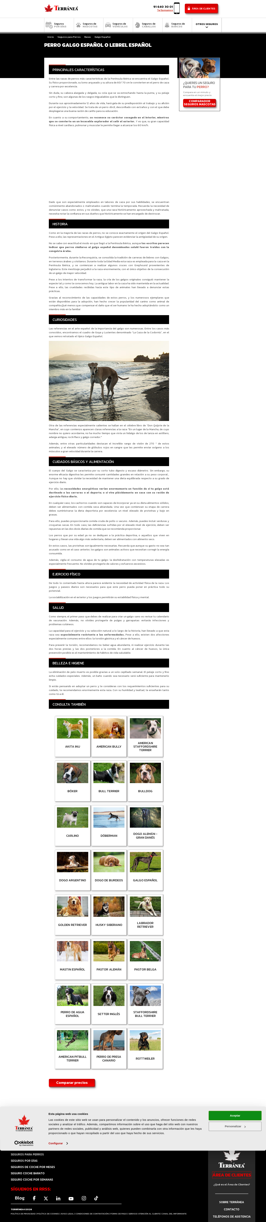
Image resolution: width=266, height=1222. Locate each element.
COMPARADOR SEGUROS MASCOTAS (200, 103)
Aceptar (235, 1187)
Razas (87, 37)
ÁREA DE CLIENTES (231, 1175)
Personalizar (235, 1197)
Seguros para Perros (69, 37)
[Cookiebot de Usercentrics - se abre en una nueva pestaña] (24, 1215)
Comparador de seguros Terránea (61, 9)
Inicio (51, 37)
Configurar (55, 1214)
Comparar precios (72, 1082)
